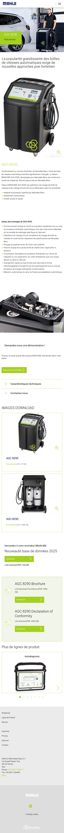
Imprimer (5, 731)
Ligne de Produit (8, 717)
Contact (5, 745)
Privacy (5, 736)
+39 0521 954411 (16, 769)
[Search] (56, 3)
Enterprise (6, 713)
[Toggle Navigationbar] (59, 4)
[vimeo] (30, 806)
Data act (5, 740)
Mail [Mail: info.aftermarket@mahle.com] (4, 775)
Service (5, 722)
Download (11, 464)
